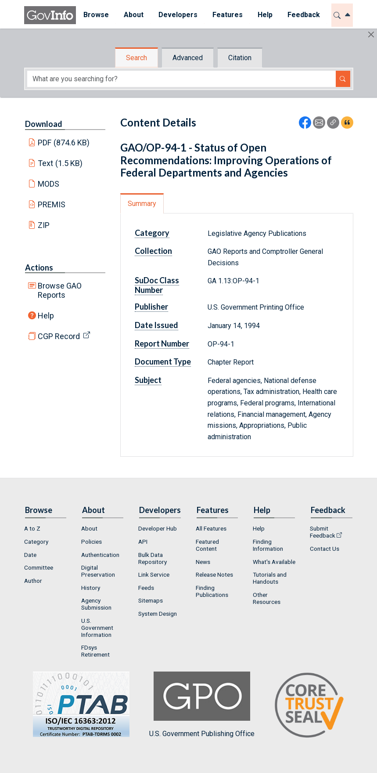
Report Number (162, 343)
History (90, 587)
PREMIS (51, 204)
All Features (211, 528)
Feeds (146, 587)
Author (33, 580)
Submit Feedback (322, 532)
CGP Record (59, 336)
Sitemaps (150, 600)
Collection (153, 251)
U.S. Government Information (97, 627)
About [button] (134, 15)
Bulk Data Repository (152, 558)
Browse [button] (96, 15)
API (142, 541)
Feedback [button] (303, 15)
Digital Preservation (98, 571)
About (89, 528)
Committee (38, 567)
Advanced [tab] (187, 58)
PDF (64, 142)
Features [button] (227, 15)
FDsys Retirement (95, 651)
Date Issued (156, 325)
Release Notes (214, 574)
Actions (39, 267)
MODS (48, 183)
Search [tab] (136, 58)
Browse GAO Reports (60, 290)
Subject (148, 380)
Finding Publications (212, 591)
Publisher (151, 306)
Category (152, 233)
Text (60, 163)
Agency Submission (96, 604)
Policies (91, 541)
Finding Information (268, 545)
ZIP (44, 225)
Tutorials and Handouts (270, 578)
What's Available (274, 561)
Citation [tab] (239, 58)
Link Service (153, 574)
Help (46, 315)
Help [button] (265, 15)
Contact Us (324, 548)
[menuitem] (96, 15)
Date (30, 554)
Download (43, 124)
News (203, 561)
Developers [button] (177, 15)
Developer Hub (157, 528)
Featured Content (207, 545)
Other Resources (266, 598)
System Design (157, 613)
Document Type (163, 361)
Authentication (100, 554)
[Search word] (181, 79)
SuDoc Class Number (157, 285)
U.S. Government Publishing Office (202, 705)
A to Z (32, 528)
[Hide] (371, 34)
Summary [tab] (142, 203)
